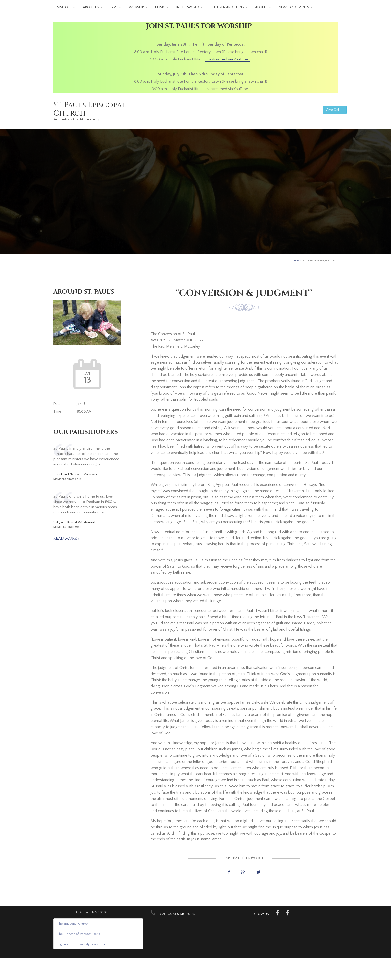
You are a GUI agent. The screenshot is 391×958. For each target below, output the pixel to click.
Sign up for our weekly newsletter (81, 944)
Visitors (64, 7)
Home (297, 260)
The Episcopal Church (73, 923)
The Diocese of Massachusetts (78, 934)
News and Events (294, 7)
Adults (261, 7)
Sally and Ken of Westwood (74, 522)
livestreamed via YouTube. (227, 59)
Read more (65, 538)
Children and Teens (227, 7)
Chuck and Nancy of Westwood (77, 474)
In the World (187, 7)
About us (91, 7)
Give (114, 7)
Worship (136, 7)
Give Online (334, 110)
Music (160, 7)
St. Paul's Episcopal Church (89, 109)
